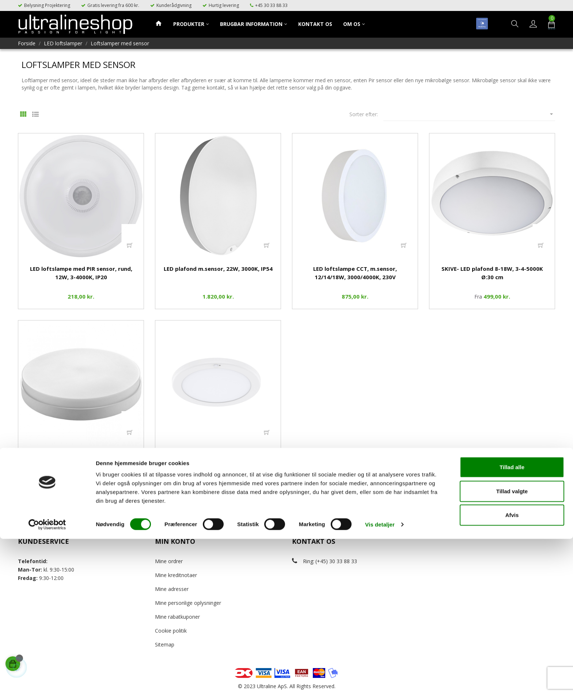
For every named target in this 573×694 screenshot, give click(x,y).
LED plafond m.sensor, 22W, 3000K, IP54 (218, 268)
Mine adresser (172, 588)
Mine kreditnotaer (176, 575)
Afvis (512, 670)
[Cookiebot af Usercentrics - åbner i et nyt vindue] (47, 679)
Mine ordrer (169, 561)
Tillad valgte (512, 646)
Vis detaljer (380, 679)
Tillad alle (512, 622)
